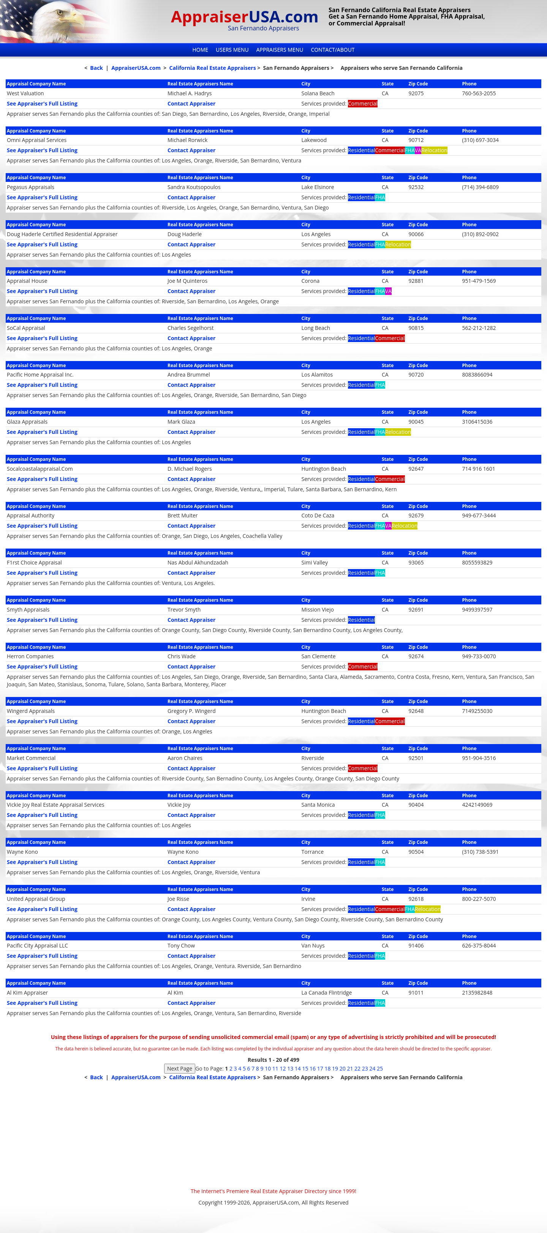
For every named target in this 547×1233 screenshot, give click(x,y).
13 (290, 1068)
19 (335, 1068)
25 (380, 1068)
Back (96, 67)
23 (365, 1068)
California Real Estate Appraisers (212, 67)
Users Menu (232, 49)
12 (283, 1068)
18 (327, 1068)
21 (350, 1068)
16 (313, 1068)
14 (298, 1068)
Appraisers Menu (280, 49)
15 (305, 1068)
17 (320, 1068)
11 (275, 1068)
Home (200, 49)
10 (268, 1068)
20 (343, 1068)
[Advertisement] (273, 1134)
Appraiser (245, 16)
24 (372, 1068)
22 (357, 1068)
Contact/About (332, 49)
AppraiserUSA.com (136, 67)
